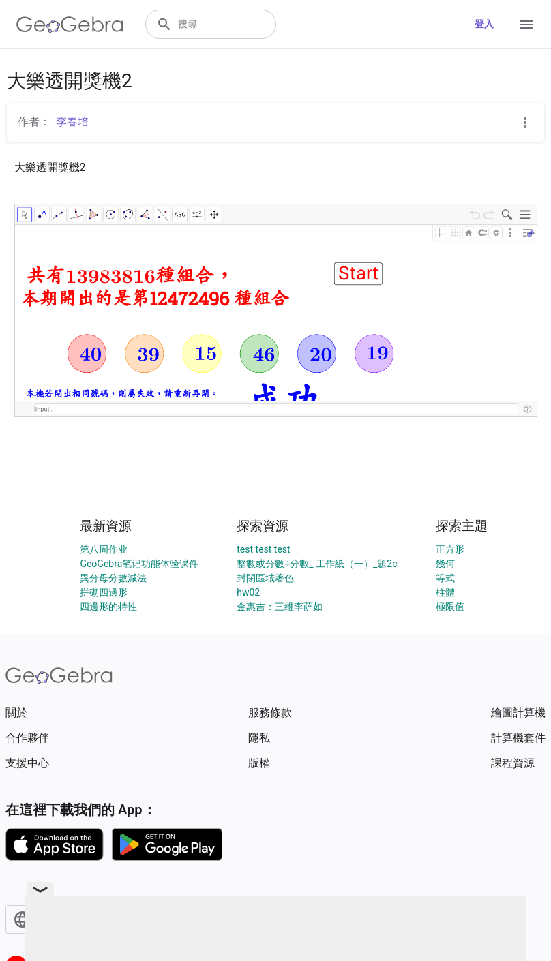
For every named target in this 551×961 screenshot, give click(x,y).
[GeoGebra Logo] (69, 24)
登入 (484, 23)
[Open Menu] (526, 24)
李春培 (72, 121)
